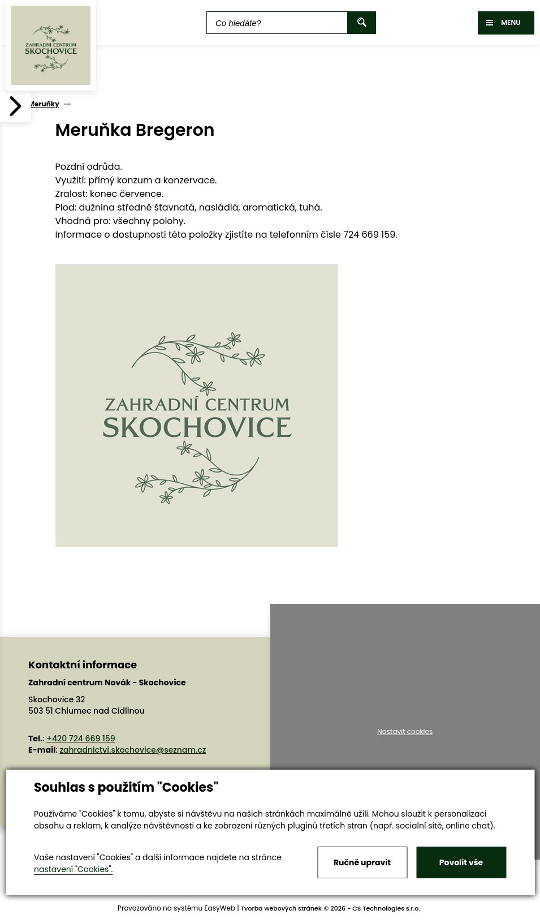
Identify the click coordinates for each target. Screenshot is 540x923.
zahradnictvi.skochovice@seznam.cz (132, 749)
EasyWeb (219, 908)
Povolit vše (461, 862)
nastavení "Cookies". (73, 869)
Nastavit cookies (405, 731)
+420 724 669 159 (80, 738)
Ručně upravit (362, 862)
